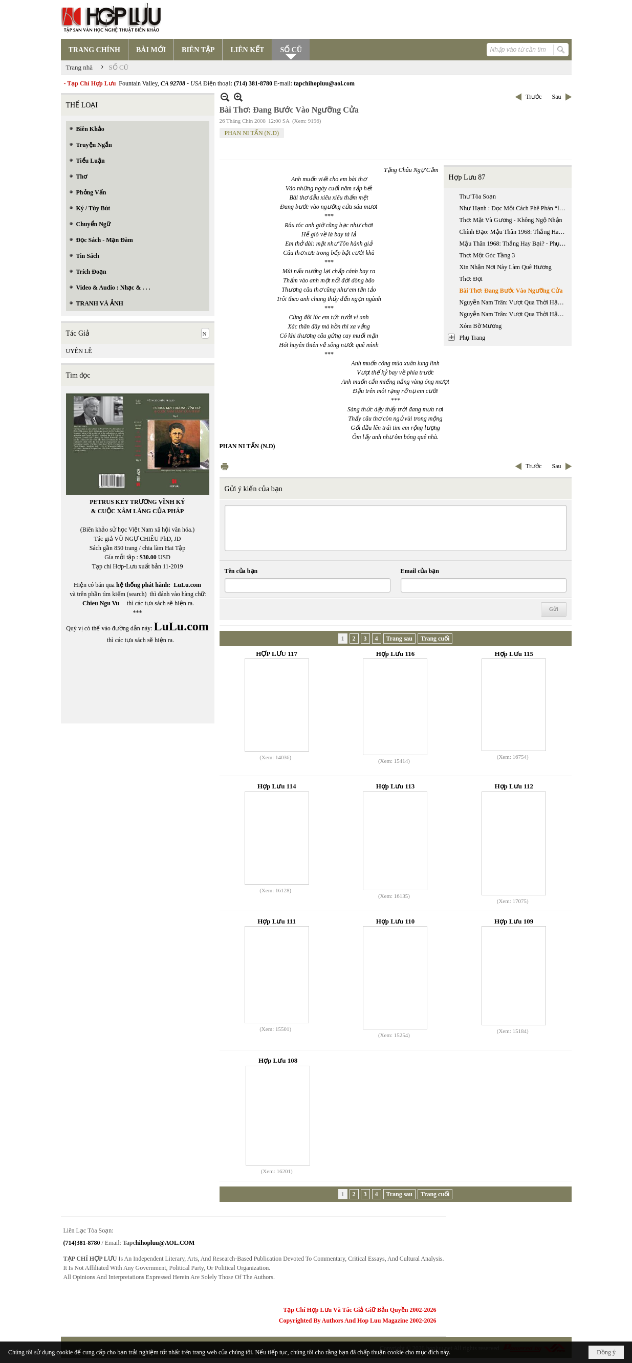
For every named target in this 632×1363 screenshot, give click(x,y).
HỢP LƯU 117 (276, 653)
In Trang (225, 466)
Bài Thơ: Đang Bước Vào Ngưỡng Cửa (511, 290)
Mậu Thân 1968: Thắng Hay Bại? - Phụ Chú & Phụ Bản (514, 243)
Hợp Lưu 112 (513, 786)
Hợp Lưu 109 (513, 921)
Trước (533, 96)
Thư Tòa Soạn (478, 196)
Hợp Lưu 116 (395, 653)
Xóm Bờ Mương (481, 325)
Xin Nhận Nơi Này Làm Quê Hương (506, 267)
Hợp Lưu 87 (467, 177)
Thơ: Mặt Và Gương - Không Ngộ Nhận (511, 220)
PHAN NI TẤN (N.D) (252, 133)
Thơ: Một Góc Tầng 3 (487, 255)
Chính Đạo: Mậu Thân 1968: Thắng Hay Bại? (514, 231)
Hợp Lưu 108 (277, 1060)
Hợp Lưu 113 (395, 786)
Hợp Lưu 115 (513, 653)
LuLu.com (187, 584)
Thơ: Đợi (471, 278)
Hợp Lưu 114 (276, 786)
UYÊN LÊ (79, 351)
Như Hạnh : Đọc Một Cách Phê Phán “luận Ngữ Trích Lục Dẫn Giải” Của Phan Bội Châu (514, 208)
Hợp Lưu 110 (395, 921)
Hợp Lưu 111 (276, 921)
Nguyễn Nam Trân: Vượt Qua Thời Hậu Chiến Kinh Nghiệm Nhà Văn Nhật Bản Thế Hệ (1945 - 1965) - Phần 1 (514, 302)
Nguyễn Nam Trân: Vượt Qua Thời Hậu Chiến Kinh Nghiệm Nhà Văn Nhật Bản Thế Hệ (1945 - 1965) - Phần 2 (514, 314)
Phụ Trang (473, 337)
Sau (556, 96)
